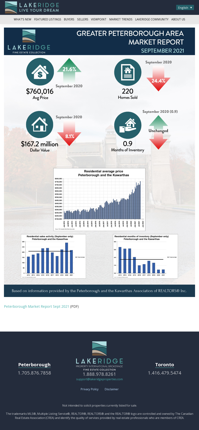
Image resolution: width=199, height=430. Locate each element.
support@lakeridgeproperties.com (99, 379)
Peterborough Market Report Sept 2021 (36, 306)
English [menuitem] (183, 7)
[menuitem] (185, 7)
